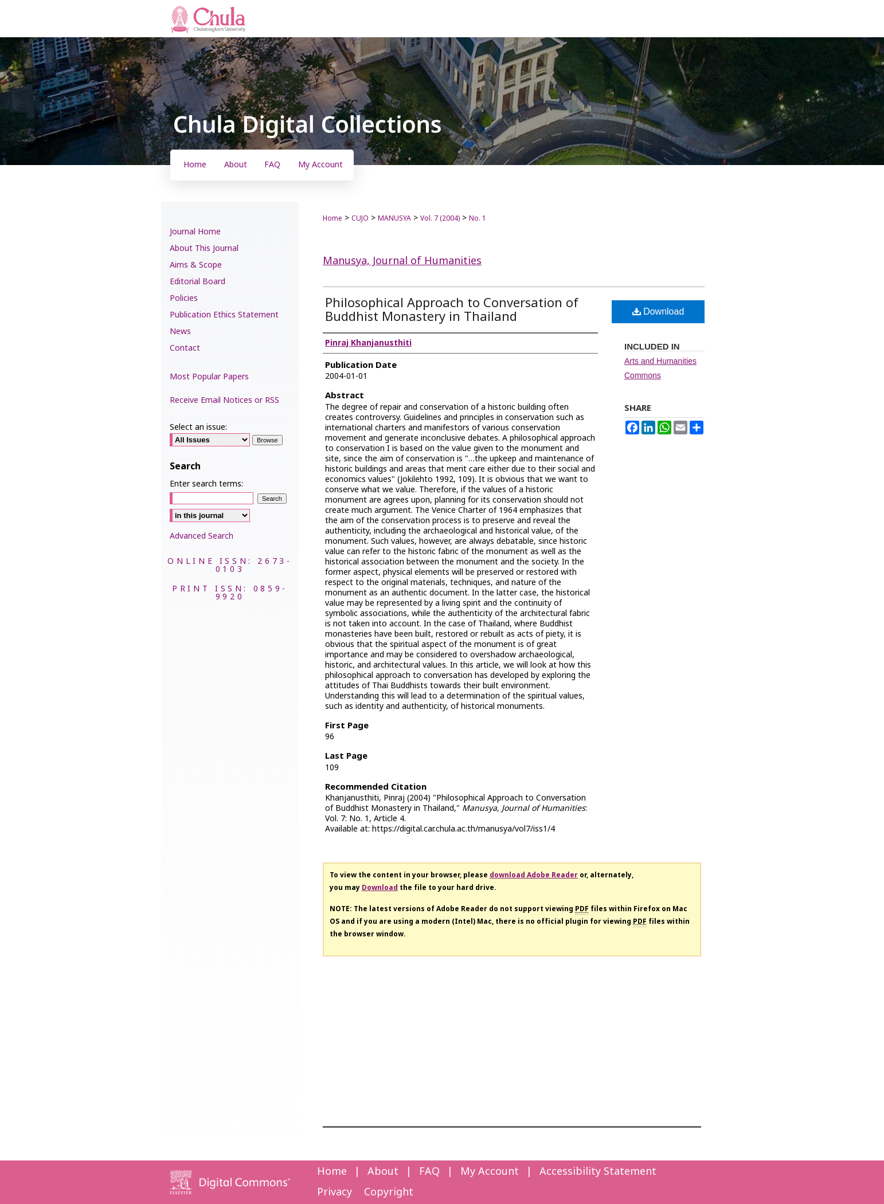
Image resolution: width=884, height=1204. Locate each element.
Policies (184, 298)
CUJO (360, 218)
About (382, 1171)
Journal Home (195, 232)
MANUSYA (394, 218)
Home (332, 218)
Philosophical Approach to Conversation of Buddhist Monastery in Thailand (451, 310)
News (180, 331)
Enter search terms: (206, 484)
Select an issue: (198, 427)
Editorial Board (197, 282)
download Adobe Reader (534, 875)
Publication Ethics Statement (224, 315)
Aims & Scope (196, 265)
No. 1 (477, 218)
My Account (489, 1171)
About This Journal (204, 248)
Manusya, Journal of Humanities (402, 261)
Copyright (388, 1192)
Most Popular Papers (209, 377)
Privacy (334, 1192)
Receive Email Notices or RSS (224, 400)
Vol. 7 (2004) (440, 218)
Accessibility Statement (597, 1171)
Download (658, 311)
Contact (185, 348)
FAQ (429, 1171)
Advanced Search (201, 536)
